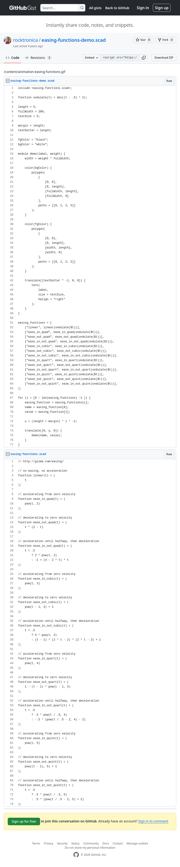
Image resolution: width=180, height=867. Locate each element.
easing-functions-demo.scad (73, 40)
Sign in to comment (153, 821)
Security (62, 843)
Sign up (162, 7)
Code (12, 57)
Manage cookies (137, 843)
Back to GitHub (117, 8)
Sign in (143, 7)
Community (91, 843)
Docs (105, 843)
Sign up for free (24, 821)
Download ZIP (163, 58)
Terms (36, 843)
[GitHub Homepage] (76, 855)
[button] (144, 57)
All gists (95, 8)
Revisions (38, 57)
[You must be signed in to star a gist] (144, 40)
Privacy (48, 843)
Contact (118, 843)
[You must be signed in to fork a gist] (166, 40)
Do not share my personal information (90, 848)
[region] (90, 266)
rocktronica (25, 40)
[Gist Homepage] (23, 8)
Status (75, 843)
